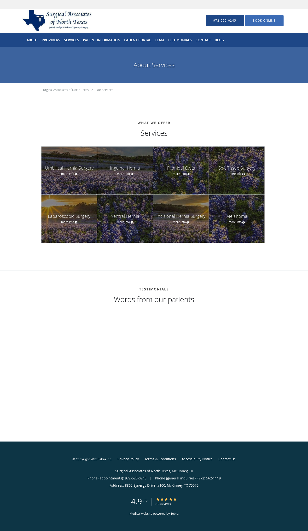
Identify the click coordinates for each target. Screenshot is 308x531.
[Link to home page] (50, 21)
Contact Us (227, 459)
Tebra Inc (104, 459)
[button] (264, 20)
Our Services (104, 90)
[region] (154, 364)
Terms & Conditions (160, 459)
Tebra (175, 513)
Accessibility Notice (197, 459)
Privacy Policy (128, 459)
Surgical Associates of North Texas (65, 90)
